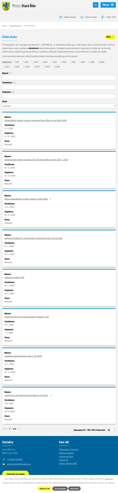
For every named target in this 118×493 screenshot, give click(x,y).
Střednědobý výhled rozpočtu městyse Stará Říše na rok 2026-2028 (35, 120)
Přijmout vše (45, 489)
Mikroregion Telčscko (69, 449)
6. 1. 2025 (8, 128)
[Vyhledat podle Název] (59, 77)
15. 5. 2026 (9, 254)
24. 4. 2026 (9, 372)
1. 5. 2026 (8, 332)
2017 (74, 62)
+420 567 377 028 (14, 459)
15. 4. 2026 (9, 285)
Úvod (4, 25)
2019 (92, 62)
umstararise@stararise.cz (19, 464)
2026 (57, 66)
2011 (17, 62)
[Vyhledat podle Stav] (59, 106)
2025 (47, 66)
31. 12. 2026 (9, 175)
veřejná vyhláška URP (14, 277)
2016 (64, 62)
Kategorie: (7, 61)
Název (6, 73)
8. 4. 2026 (9, 246)
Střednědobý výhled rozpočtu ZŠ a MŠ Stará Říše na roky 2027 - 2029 (36, 159)
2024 (37, 66)
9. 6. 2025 (8, 403)
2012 (26, 62)
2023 (27, 66)
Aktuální (8, 144)
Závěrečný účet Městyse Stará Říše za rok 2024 (28, 395)
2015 (55, 62)
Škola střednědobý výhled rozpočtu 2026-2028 (28, 199)
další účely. (109, 479)
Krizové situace (66, 456)
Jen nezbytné (60, 489)
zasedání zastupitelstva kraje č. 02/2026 (23, 356)
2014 (45, 62)
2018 (83, 62)
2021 (7, 66)
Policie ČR (63, 460)
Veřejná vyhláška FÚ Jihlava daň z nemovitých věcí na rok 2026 (33, 238)
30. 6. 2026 (9, 411)
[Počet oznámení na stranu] (111, 430)
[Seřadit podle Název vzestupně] (11, 72)
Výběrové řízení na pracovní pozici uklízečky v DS (26, 316)
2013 (36, 62)
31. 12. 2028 (9, 136)
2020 (102, 62)
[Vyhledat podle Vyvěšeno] (59, 87)
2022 (17, 66)
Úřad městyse (15, 25)
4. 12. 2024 (9, 207)
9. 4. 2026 (9, 364)
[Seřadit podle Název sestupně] (11, 73)
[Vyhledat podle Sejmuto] (59, 96)
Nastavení (74, 489)
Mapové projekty (66, 453)
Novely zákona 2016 (68, 463)
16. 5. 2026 (9, 293)
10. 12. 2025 (9, 167)
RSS (110, 37)
